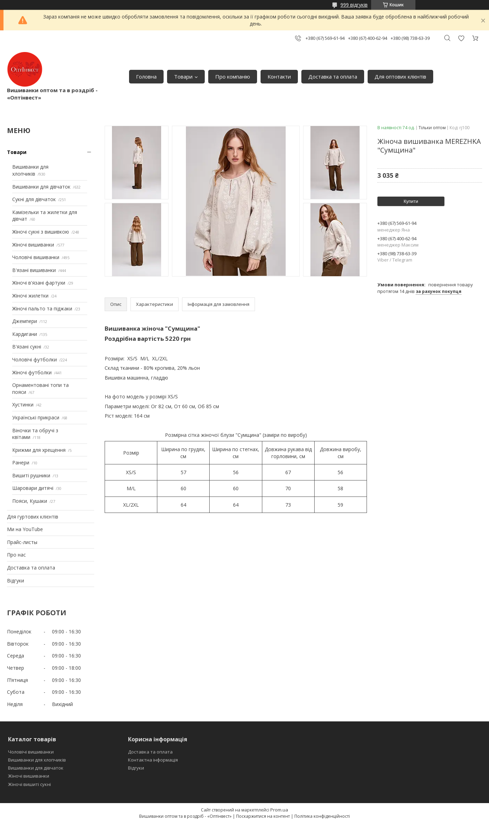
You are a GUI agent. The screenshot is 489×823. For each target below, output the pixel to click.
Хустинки (22, 404)
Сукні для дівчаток (34, 199)
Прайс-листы (22, 542)
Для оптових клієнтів (400, 76)
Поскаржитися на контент (263, 816)
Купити (411, 201)
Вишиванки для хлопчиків (30, 170)
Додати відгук (461, 38)
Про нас (16, 554)
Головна (146, 76)
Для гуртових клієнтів (32, 516)
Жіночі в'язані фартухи (38, 282)
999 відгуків (354, 4)
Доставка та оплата (332, 76)
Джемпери (24, 321)
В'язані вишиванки (34, 270)
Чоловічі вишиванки (35, 257)
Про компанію (232, 76)
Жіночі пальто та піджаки (42, 308)
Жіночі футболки (32, 372)
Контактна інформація (153, 760)
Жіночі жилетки (30, 295)
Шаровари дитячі (32, 488)
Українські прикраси (35, 417)
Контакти (279, 76)
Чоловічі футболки (34, 359)
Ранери (20, 462)
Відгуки (15, 580)
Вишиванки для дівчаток (41, 186)
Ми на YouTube (25, 529)
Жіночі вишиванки (33, 244)
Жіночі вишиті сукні (29, 784)
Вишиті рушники (31, 475)
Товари (183, 76)
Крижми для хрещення (39, 450)
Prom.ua (279, 810)
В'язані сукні (26, 346)
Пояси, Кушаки (29, 501)
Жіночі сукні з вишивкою (40, 231)
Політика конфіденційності (322, 816)
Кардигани (24, 334)
